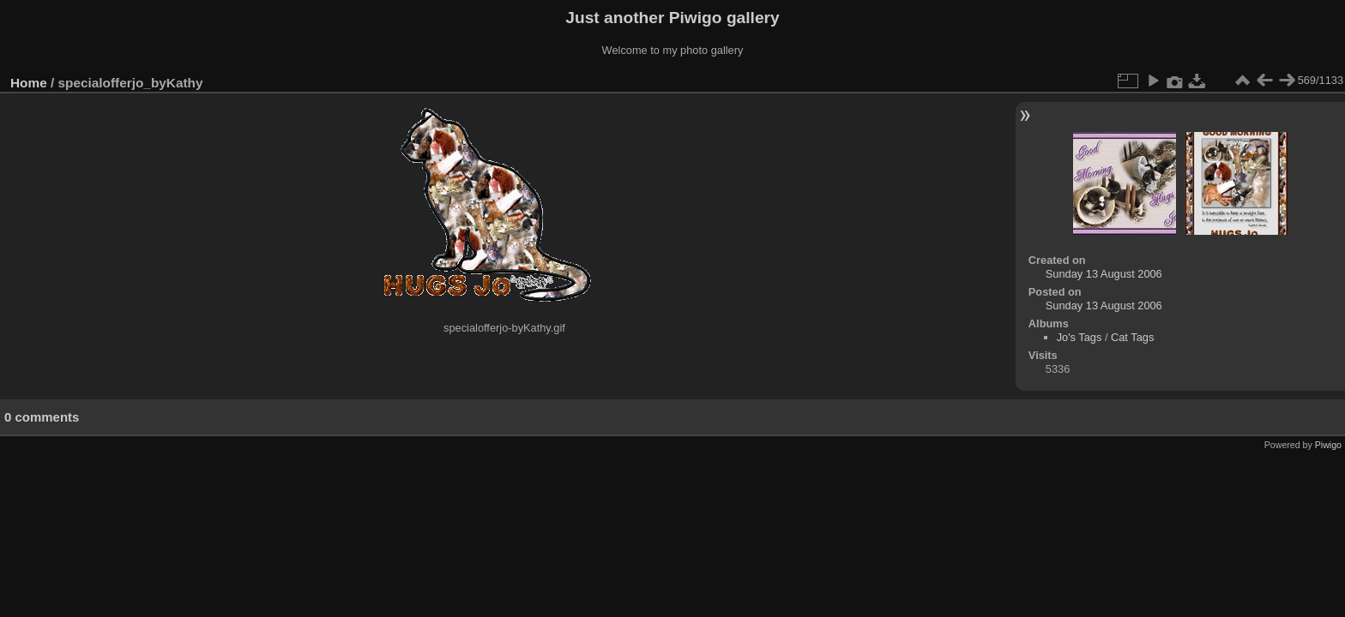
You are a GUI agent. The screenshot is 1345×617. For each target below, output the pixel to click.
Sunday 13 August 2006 (1104, 273)
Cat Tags (1132, 337)
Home (28, 82)
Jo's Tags (1079, 337)
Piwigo (1328, 445)
